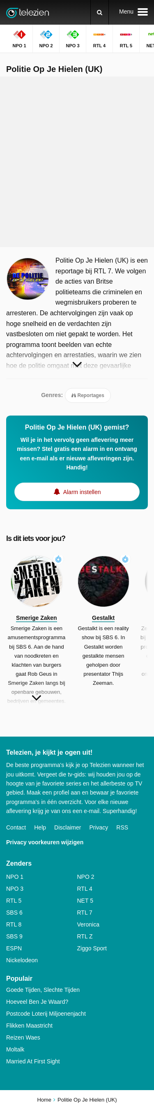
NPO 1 (14, 876)
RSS (122, 827)
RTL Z (85, 936)
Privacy (98, 827)
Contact (16, 827)
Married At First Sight (33, 1061)
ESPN (14, 948)
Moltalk (15, 1049)
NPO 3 (14, 888)
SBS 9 (14, 936)
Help (40, 827)
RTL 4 (84, 888)
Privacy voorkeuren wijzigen (44, 842)
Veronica (88, 924)
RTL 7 (84, 912)
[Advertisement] (77, 162)
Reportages (87, 395)
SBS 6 (14, 912)
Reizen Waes (23, 1037)
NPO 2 (85, 876)
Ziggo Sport (92, 948)
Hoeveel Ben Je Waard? (37, 1001)
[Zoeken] (99, 12)
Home (44, 1100)
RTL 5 (13, 900)
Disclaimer (67, 827)
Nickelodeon (22, 960)
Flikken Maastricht (29, 1025)
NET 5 (85, 900)
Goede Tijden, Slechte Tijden (43, 990)
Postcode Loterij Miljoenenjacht (46, 1013)
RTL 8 (13, 924)
